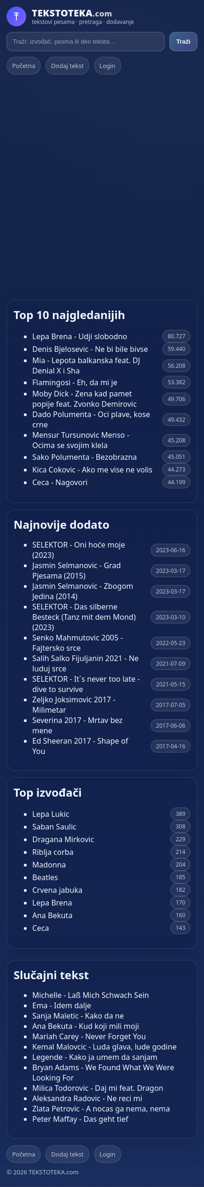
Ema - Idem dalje (61, 1005)
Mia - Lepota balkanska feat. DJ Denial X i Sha (86, 365)
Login (108, 65)
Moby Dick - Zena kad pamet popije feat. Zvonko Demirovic (84, 398)
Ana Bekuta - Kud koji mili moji (85, 1026)
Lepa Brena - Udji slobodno (79, 336)
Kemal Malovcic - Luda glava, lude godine (104, 1047)
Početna (23, 65)
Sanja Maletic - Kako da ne (78, 1016)
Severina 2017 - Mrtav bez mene (77, 725)
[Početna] (70, 16)
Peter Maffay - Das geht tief (80, 1119)
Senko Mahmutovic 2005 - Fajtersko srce (77, 642)
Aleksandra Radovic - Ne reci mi (87, 1098)
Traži (183, 41)
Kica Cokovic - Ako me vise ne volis (92, 469)
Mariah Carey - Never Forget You (89, 1036)
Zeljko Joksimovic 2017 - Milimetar (74, 704)
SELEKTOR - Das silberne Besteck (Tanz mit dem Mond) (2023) (84, 616)
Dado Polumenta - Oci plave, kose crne (91, 419)
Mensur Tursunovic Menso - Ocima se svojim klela (80, 440)
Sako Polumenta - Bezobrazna (84, 457)
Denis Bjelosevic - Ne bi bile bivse (90, 349)
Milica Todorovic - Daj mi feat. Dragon (97, 1088)
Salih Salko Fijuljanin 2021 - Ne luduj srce (85, 663)
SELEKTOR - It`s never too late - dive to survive (86, 684)
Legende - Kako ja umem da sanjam (95, 1057)
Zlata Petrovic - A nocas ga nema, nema (101, 1108)
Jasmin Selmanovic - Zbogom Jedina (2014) (82, 591)
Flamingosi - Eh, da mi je (74, 382)
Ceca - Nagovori (59, 482)
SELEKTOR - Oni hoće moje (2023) (78, 550)
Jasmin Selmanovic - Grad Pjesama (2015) (76, 570)
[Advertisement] (102, 187)
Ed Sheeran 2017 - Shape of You (80, 746)
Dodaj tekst (67, 65)
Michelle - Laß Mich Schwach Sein (90, 995)
